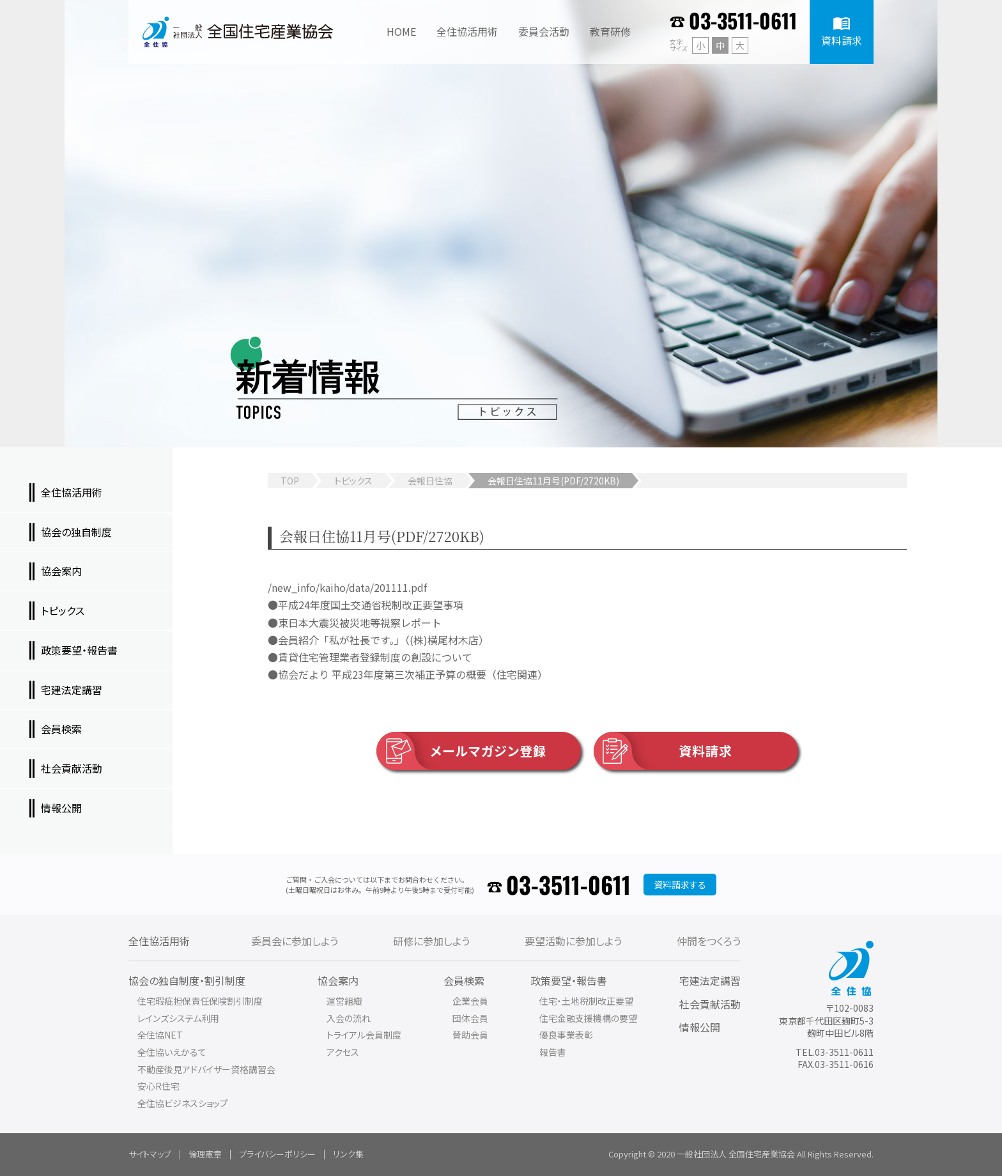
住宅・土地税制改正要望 (586, 1000)
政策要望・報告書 (568, 980)
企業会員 (470, 1000)
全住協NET (160, 1034)
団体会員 (470, 1018)
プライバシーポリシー (277, 1154)
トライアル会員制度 (364, 1034)
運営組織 (344, 1000)
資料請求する (680, 884)
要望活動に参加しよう (573, 940)
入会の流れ (349, 1018)
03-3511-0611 (743, 20)
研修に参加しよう (431, 940)
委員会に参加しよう (294, 940)
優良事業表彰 (566, 1034)
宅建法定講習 (710, 980)
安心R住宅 (158, 1085)
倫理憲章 (205, 1154)
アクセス (343, 1052)
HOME (401, 31)
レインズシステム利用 (178, 1018)
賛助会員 (470, 1034)
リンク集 (348, 1154)
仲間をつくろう (709, 940)
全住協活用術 (159, 940)
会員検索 (463, 980)
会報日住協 (430, 480)
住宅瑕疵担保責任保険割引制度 (200, 1000)
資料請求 (663, 751)
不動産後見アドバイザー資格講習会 (206, 1069)
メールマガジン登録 (461, 751)
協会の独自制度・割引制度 (186, 980)
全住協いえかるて (171, 1052)
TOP (290, 480)
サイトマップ (149, 1154)
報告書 (552, 1052)
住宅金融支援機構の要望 (588, 1018)
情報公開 (699, 1027)
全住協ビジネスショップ (182, 1103)
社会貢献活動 (710, 1004)
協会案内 (338, 980)
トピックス (353, 480)
